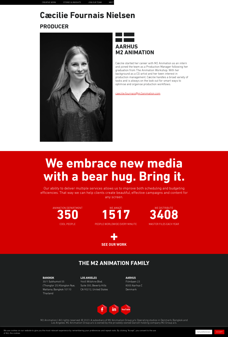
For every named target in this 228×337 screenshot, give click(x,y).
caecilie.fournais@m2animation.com (137, 93)
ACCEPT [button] (219, 332)
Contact (151, 2)
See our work (114, 245)
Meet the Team (116, 2)
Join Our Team (95, 2)
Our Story (135, 2)
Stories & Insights (72, 2)
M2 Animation (176, 2)
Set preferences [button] (203, 332)
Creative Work (49, 2)
